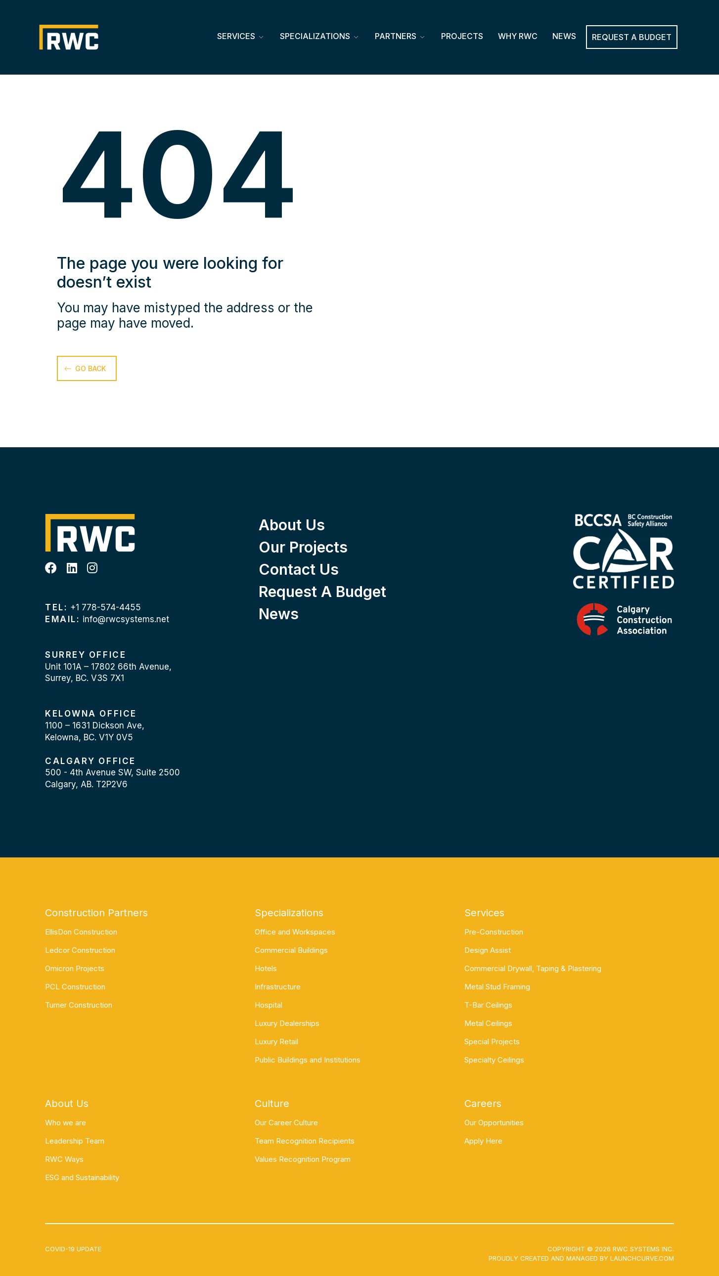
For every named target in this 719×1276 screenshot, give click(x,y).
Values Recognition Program (303, 1159)
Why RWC (518, 36)
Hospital (268, 1005)
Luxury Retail (276, 1041)
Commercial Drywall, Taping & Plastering (532, 968)
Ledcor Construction (80, 950)
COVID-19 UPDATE (73, 1249)
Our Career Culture (286, 1122)
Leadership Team (74, 1141)
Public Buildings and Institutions (307, 1059)
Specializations (315, 36)
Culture (272, 1103)
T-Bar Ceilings (488, 1005)
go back (90, 368)
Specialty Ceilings (494, 1059)
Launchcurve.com (642, 1258)
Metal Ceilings (488, 1023)
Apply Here (483, 1141)
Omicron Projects (74, 968)
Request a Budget (322, 591)
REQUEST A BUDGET (632, 37)
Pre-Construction (493, 931)
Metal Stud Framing (497, 986)
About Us (292, 525)
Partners (395, 36)
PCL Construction (75, 986)
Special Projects (492, 1041)
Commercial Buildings (291, 950)
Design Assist (487, 950)
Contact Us (299, 569)
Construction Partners (96, 913)
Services (236, 36)
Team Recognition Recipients (305, 1141)
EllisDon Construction (81, 931)
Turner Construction (78, 1005)
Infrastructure (278, 986)
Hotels (266, 968)
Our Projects (303, 547)
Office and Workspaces (295, 931)
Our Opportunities (494, 1122)
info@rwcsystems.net (126, 619)
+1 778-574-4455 (105, 607)
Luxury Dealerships (287, 1023)
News (564, 36)
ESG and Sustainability (82, 1177)
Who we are (65, 1122)
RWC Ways (64, 1159)
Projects (462, 36)
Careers (482, 1103)
